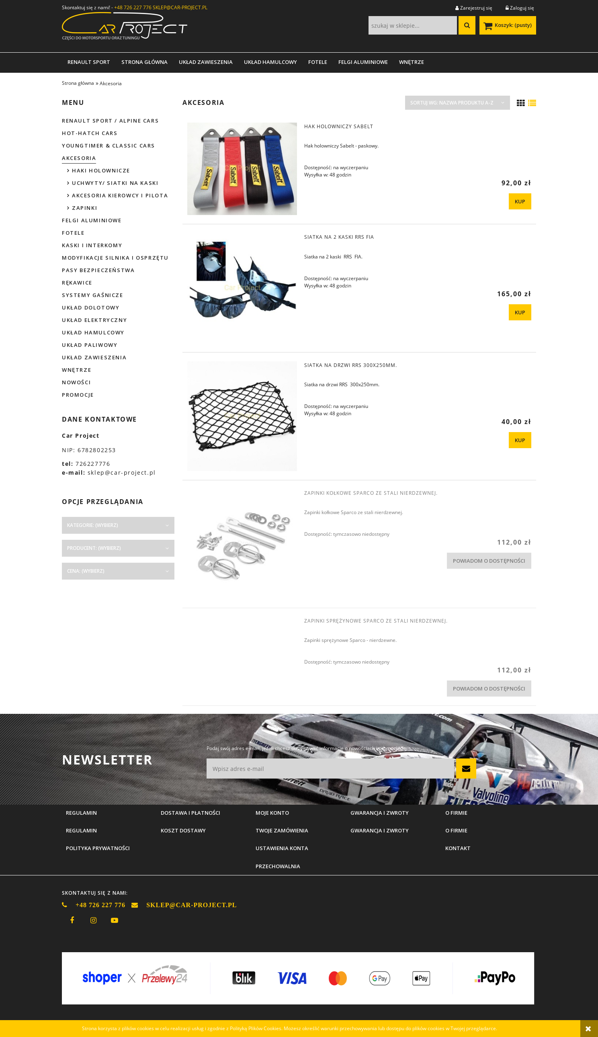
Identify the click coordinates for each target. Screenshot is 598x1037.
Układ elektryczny (94, 320)
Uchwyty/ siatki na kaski (115, 182)
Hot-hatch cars (89, 133)
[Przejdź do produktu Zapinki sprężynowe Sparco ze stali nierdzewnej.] (242, 623)
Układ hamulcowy (93, 332)
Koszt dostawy (183, 830)
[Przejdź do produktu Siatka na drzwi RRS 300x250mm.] (242, 416)
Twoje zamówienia (282, 830)
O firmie (456, 830)
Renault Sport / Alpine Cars (110, 120)
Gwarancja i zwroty (379, 830)
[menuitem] (89, 62)
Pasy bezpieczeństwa (98, 270)
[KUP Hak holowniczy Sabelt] (520, 201)
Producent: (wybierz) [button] (94, 548)
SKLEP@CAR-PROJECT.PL (180, 7)
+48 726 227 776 (133, 7)
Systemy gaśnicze (92, 295)
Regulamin (81, 830)
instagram (93, 920)
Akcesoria (79, 158)
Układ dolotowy (90, 307)
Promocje (78, 394)
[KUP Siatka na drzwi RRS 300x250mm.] (520, 440)
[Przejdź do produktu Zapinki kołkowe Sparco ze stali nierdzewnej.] (242, 544)
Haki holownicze (101, 170)
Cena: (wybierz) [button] (85, 571)
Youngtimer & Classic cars (108, 145)
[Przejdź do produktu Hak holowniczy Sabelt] (242, 169)
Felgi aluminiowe (92, 220)
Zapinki (84, 207)
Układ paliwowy (89, 344)
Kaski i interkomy (92, 245)
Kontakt (458, 848)
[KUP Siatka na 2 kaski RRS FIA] (520, 312)
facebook (72, 920)
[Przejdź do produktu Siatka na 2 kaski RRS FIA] (242, 288)
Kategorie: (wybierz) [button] (92, 525)
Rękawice (77, 282)
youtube (114, 920)
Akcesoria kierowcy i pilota (120, 195)
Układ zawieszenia (94, 357)
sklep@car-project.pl (122, 472)
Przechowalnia (278, 866)
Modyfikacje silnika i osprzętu (115, 257)
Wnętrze (76, 369)
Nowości (76, 382)
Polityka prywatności (98, 848)
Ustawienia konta (282, 848)
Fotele (73, 232)
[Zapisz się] (466, 768)
